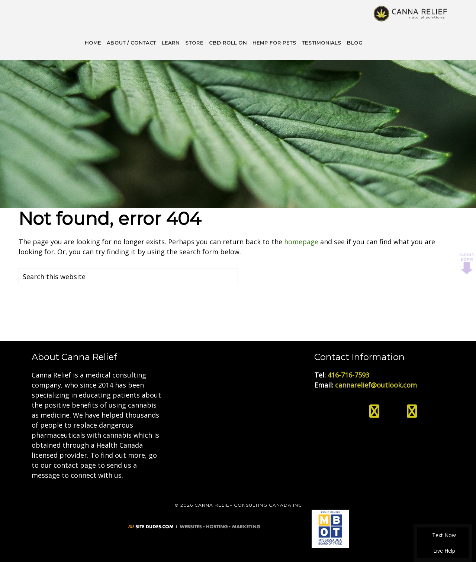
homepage (301, 240)
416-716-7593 (348, 374)
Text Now (443, 535)
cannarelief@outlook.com (376, 384)
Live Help (443, 550)
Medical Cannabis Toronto (411, 13)
